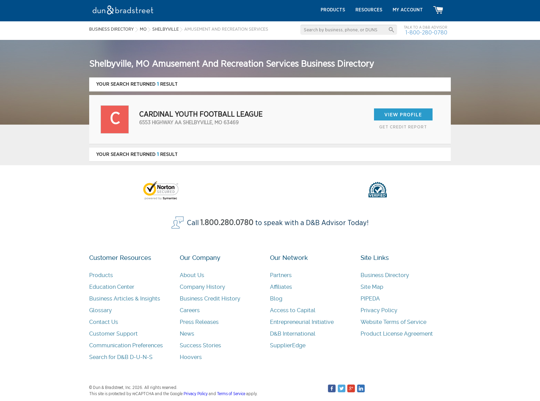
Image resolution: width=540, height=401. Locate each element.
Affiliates (281, 287)
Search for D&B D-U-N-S (121, 357)
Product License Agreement (397, 333)
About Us (192, 275)
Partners (281, 275)
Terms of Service (231, 394)
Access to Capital (292, 310)
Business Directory (385, 275)
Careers (190, 310)
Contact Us (103, 322)
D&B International (292, 333)
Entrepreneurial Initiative (302, 322)
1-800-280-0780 (426, 32)
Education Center (111, 287)
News (187, 333)
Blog (276, 298)
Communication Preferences (126, 345)
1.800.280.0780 (226, 223)
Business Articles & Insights (124, 298)
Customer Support (113, 333)
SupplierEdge (287, 345)
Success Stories (200, 345)
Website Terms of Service (393, 322)
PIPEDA (370, 298)
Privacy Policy (379, 310)
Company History (202, 287)
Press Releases (199, 322)
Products (101, 275)
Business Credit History (210, 298)
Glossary (100, 310)
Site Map (372, 287)
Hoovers (191, 357)
